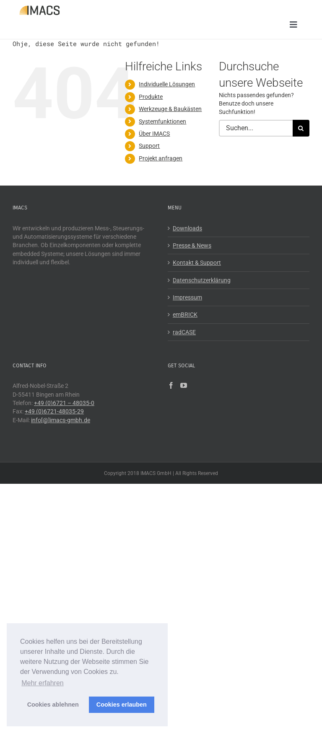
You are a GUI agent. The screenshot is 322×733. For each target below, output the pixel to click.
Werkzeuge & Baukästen (170, 109)
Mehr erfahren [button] (42, 683)
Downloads (187, 228)
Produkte (151, 96)
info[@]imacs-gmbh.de (60, 420)
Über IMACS (154, 133)
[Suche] (301, 128)
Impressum (187, 297)
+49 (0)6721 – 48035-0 (64, 403)
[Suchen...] (256, 128)
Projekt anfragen (160, 158)
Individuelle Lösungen (167, 84)
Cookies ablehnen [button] (53, 704)
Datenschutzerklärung (202, 280)
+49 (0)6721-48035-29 (54, 411)
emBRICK (185, 315)
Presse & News (192, 246)
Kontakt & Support (197, 263)
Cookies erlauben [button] (121, 704)
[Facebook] (171, 385)
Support (149, 146)
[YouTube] (183, 385)
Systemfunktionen (162, 121)
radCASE (184, 332)
